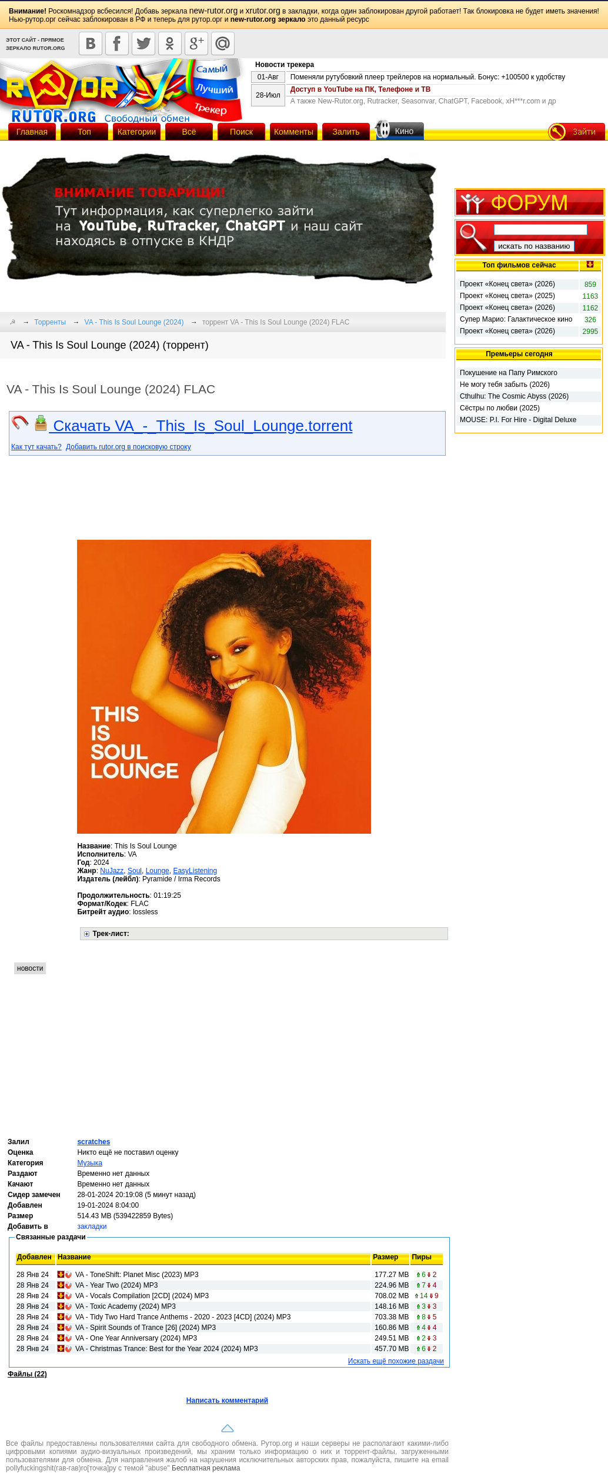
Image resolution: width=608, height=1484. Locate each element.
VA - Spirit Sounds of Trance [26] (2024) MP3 (145, 1327)
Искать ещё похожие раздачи (396, 1361)
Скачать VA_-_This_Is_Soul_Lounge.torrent (192, 425)
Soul (135, 871)
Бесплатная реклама (206, 1468)
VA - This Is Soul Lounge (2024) (134, 322)
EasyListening (195, 871)
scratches (93, 1142)
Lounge (157, 871)
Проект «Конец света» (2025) (507, 296)
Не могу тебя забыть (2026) (505, 384)
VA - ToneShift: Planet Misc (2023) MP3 (137, 1275)
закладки (91, 1226)
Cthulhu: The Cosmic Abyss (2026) (514, 396)
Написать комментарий (227, 1400)
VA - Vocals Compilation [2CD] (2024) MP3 (142, 1296)
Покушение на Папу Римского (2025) (508, 373)
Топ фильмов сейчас (519, 265)
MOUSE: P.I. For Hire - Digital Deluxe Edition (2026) (518, 420)
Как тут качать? (36, 447)
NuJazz (111, 871)
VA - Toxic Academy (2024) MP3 (125, 1306)
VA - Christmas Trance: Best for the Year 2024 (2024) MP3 (166, 1349)
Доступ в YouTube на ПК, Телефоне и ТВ (360, 89)
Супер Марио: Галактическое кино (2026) (516, 320)
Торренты (50, 322)
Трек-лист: (110, 934)
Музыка (89, 1163)
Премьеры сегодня (519, 354)
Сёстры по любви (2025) (500, 408)
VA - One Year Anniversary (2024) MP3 (136, 1338)
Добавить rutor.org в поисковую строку (128, 447)
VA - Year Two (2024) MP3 (116, 1285)
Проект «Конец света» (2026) (507, 284)
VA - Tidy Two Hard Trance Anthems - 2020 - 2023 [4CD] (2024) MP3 (182, 1317)
